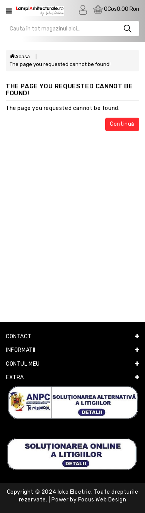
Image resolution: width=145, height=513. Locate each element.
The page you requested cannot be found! (60, 64)
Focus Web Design (102, 499)
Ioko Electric (74, 492)
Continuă (122, 124)
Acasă (20, 56)
